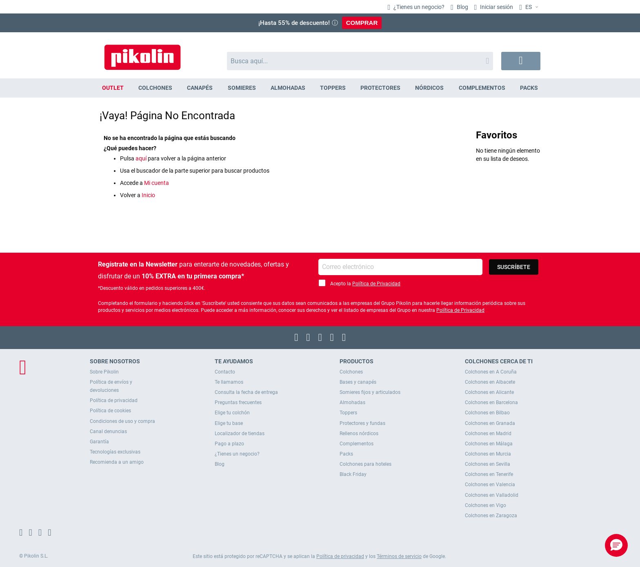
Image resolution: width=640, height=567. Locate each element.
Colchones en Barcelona (491, 402)
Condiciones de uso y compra (122, 421)
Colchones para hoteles (365, 464)
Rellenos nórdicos (359, 433)
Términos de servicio (399, 556)
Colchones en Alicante (489, 392)
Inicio (148, 195)
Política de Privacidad (376, 284)
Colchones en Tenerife (489, 474)
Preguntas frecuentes (238, 402)
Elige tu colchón (232, 413)
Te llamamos (229, 382)
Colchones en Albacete (490, 382)
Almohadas (352, 402)
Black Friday (353, 474)
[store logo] (142, 53)
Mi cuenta (156, 183)
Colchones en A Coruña (491, 372)
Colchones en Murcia (488, 454)
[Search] (487, 61)
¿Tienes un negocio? (418, 7)
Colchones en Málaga (489, 444)
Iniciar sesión (496, 7)
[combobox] (360, 61)
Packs (346, 454)
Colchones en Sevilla (487, 464)
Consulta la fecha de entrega (246, 392)
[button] (529, 7)
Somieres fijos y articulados (370, 392)
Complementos (356, 444)
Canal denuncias (108, 431)
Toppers (348, 413)
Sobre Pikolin (104, 372)
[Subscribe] (514, 267)
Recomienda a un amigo (117, 462)
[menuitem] (113, 88)
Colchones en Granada (490, 423)
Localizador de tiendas (239, 433)
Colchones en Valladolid (491, 495)
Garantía (99, 442)
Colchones (351, 372)
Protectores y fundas (362, 423)
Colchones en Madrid (488, 433)
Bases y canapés (358, 382)
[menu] (320, 88)
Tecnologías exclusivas (115, 452)
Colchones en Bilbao (487, 413)
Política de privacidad (114, 400)
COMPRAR (362, 22)
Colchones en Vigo (485, 505)
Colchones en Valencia (490, 484)
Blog (462, 7)
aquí (141, 158)
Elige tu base (229, 423)
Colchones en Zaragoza (491, 515)
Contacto (225, 372)
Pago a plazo (229, 444)
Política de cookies (110, 411)
